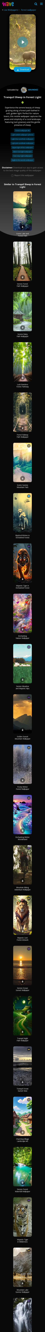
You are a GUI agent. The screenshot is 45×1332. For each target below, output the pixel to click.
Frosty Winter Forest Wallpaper (22, 788)
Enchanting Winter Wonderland (22, 838)
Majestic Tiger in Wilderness (22, 1240)
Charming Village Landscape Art (22, 1140)
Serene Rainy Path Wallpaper (22, 335)
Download (22, 69)
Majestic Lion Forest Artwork (22, 939)
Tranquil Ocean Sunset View (22, 1090)
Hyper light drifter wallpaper (22, 147)
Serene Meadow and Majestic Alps (22, 687)
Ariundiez (29, 89)
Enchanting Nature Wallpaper (22, 637)
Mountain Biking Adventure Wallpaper (23, 888)
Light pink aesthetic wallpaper (22, 143)
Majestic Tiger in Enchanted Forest (22, 587)
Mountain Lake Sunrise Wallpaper (22, 1291)
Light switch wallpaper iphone (22, 135)
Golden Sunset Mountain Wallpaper (22, 737)
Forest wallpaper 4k (22, 130)
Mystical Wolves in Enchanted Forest (22, 536)
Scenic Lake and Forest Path (22, 234)
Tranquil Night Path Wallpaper (22, 1039)
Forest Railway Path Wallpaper (22, 436)
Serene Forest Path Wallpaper (22, 285)
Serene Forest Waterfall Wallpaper (22, 1190)
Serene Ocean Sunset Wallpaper (22, 989)
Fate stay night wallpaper (22, 156)
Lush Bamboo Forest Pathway (22, 385)
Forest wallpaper (28, 10)
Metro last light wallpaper (22, 152)
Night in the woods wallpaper (22, 160)
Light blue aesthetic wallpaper (22, 139)
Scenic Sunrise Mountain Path (22, 486)
